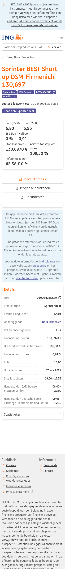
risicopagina (38, 265)
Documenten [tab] (32, 197)
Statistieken (32, 414)
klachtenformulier (27, 278)
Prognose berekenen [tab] (32, 188)
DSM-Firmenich (51, 322)
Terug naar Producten (18, 57)
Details (32, 289)
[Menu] (61, 37)
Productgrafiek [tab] (32, 179)
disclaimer (48, 261)
